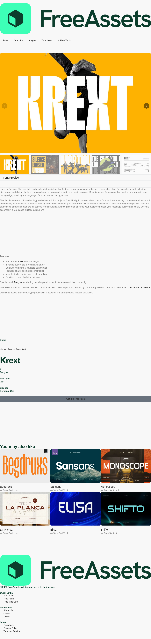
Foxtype (18, 282)
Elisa (53, 529)
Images (32, 40)
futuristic (19, 261)
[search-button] (1, 45)
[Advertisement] (75, 233)
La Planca (6, 529)
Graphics (18, 40)
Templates (47, 40)
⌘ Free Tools (64, 40)
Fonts (5, 40)
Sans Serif (21, 349)
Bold (8, 261)
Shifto (104, 529)
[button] (146, 106)
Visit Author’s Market (139, 287)
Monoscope (108, 486)
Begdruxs (6, 486)
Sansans (55, 486)
